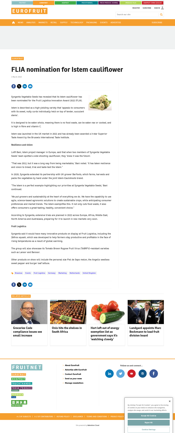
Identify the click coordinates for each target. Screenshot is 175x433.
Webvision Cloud (93, 425)
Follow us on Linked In (109, 373)
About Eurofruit (72, 365)
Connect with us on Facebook (153, 373)
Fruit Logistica (39, 273)
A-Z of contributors (43, 416)
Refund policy (63, 416)
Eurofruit (17, 58)
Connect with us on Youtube (131, 373)
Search (161, 14)
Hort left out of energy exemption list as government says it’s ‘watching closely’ (105, 333)
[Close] (170, 410)
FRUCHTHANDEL (87, 3)
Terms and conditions (97, 416)
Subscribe (147, 8)
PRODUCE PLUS (130, 3)
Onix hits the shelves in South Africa (67, 330)
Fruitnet (22, 3)
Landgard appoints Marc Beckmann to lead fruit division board (145, 331)
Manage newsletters (74, 383)
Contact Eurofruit (73, 374)
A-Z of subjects (24, 416)
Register (136, 8)
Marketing (62, 273)
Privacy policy (117, 416)
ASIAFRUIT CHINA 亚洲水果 (152, 3)
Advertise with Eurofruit (76, 369)
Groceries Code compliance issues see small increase (27, 331)
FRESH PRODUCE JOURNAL (109, 3)
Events (28, 273)
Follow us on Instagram (142, 373)
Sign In (157, 8)
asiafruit (65, 3)
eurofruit (44, 3)
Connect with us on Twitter (120, 373)
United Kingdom (89, 273)
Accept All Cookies (148, 424)
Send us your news (73, 378)
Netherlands (75, 273)
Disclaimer (78, 416)
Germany (51, 273)
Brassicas (18, 273)
